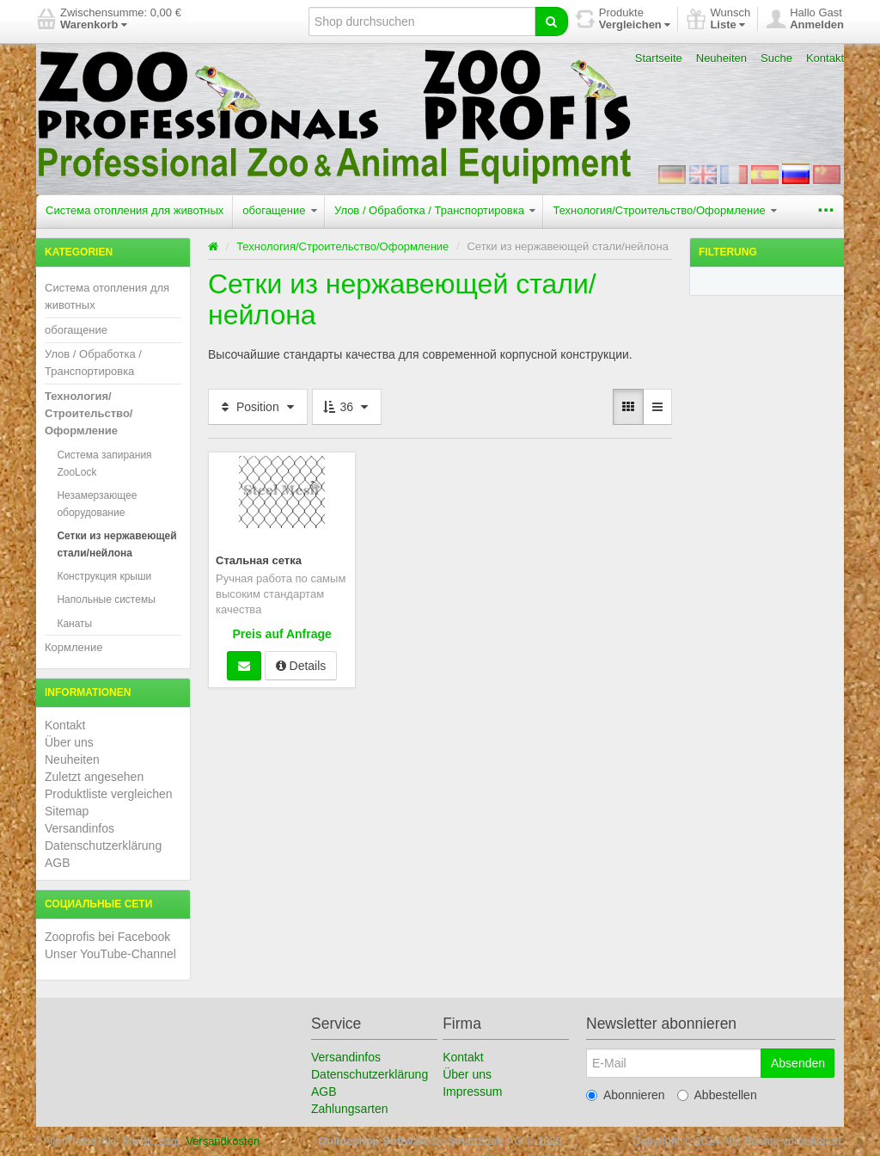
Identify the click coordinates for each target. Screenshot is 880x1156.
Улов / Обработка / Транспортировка (434, 210)
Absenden (798, 1063)
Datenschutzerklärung (103, 845)
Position (257, 407)
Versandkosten (223, 1140)
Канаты (74, 624)
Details (301, 666)
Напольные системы (106, 599)
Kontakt (825, 58)
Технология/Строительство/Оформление (665, 210)
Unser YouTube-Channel (110, 954)
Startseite (658, 58)
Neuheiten (721, 58)
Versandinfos (79, 828)
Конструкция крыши (104, 576)
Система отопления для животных (134, 210)
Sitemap (67, 811)
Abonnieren (625, 1095)
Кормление (73, 647)
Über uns (69, 742)
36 (346, 407)
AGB (57, 863)
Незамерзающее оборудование (97, 504)
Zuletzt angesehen (94, 777)
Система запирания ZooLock (104, 463)
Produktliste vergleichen (109, 794)
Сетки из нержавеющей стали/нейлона (116, 544)
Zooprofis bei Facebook (107, 937)
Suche (776, 58)
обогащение (279, 210)
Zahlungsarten (349, 1109)
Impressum (472, 1091)
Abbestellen (717, 1095)
